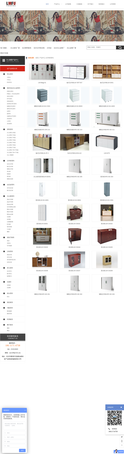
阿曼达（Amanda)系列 (13, 94)
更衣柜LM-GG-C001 (106, 200)
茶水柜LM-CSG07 (74, 270)
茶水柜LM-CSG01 (74, 223)
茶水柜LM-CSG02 (107, 223)
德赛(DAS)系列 (11, 106)
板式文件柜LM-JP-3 (42, 153)
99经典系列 (10, 101)
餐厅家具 (10, 325)
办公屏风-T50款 (11, 142)
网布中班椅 (10, 212)
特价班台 (9, 82)
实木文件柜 (10, 164)
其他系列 (9, 118)
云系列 (9, 121)
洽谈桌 (9, 285)
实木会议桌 (10, 188)
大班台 (9, 77)
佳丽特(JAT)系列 (11, 116)
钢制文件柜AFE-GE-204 (106, 294)
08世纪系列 (10, 91)
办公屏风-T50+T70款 (12, 152)
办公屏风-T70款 (11, 147)
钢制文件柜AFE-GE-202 (74, 294)
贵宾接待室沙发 (11, 259)
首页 (37, 58)
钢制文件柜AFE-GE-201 (42, 294)
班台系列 (10, 74)
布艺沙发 (9, 257)
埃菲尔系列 (10, 96)
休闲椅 (9, 219)
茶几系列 (10, 268)
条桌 (8, 240)
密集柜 (9, 174)
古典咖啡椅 (10, 221)
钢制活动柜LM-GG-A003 (107, 106)
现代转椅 (9, 226)
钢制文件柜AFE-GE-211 (106, 129)
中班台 (9, 80)
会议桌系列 (10, 184)
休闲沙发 (9, 262)
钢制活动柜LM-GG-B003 (74, 106)
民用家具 (10, 319)
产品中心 (42, 58)
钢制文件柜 (10, 169)
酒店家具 (10, 302)
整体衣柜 (9, 313)
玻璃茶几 (9, 276)
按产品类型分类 (12, 68)
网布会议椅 (10, 214)
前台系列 (10, 293)
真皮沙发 (9, 254)
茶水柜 (9, 171)
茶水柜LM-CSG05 (107, 247)
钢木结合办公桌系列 (13, 88)
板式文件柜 (10, 166)
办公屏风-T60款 (11, 145)
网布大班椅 (10, 209)
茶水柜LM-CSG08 (107, 270)
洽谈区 (9, 282)
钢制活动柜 (10, 179)
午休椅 (9, 229)
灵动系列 (9, 123)
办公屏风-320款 (11, 132)
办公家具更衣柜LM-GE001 (42, 176)
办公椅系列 (10, 196)
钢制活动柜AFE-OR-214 (42, 129)
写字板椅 (9, 245)
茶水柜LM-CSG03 (42, 247)
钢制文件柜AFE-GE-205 (74, 176)
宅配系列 (10, 308)
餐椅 (8, 231)
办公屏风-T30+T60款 (12, 150)
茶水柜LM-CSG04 (74, 247)
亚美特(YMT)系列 (12, 103)
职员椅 (9, 224)
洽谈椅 (9, 217)
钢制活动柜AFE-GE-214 (74, 129)
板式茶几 (9, 273)
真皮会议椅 (10, 204)
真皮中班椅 (10, 202)
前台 (8, 296)
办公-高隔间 (10, 155)
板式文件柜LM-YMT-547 (74, 82)
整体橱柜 (9, 311)
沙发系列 (10, 251)
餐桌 (8, 330)
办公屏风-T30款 (11, 137)
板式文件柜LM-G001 (106, 82)
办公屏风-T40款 (11, 140)
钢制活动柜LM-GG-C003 (42, 106)
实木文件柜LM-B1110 (74, 153)
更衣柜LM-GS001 (42, 223)
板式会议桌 (10, 190)
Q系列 (8, 111)
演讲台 (9, 243)
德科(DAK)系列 (11, 108)
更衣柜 (9, 176)
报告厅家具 (10, 237)
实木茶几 (9, 271)
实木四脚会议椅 (11, 207)
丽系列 (9, 113)
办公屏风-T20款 (11, 135)
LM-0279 (107, 153)
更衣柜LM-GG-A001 (42, 200)
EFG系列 (9, 98)
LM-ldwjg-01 (42, 82)
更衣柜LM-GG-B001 (74, 200)
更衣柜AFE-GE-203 (106, 176)
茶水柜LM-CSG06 (42, 270)
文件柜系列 (49, 58)
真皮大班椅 (10, 199)
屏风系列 (10, 129)
